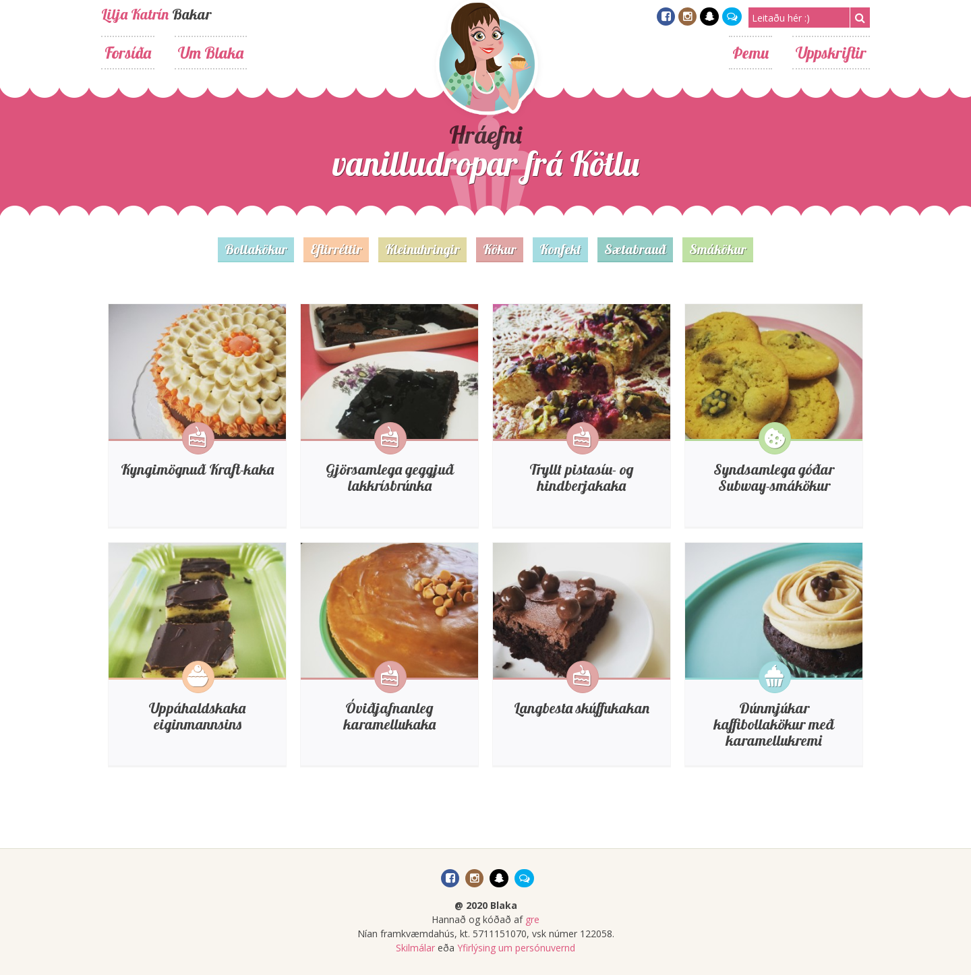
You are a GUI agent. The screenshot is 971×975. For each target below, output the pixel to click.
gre (532, 919)
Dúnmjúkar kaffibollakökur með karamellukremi (774, 724)
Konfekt (560, 249)
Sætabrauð (635, 249)
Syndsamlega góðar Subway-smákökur (773, 477)
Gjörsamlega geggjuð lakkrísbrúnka (390, 477)
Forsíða (128, 52)
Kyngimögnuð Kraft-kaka (197, 469)
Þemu (750, 52)
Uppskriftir (831, 52)
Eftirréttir (336, 249)
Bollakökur (256, 249)
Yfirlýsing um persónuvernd (516, 947)
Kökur (500, 249)
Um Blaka (210, 52)
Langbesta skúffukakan (581, 708)
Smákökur (717, 249)
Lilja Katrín (135, 14)
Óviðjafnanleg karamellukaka (390, 716)
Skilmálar (415, 947)
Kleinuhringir (422, 249)
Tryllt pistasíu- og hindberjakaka (581, 477)
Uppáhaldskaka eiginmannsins (197, 716)
